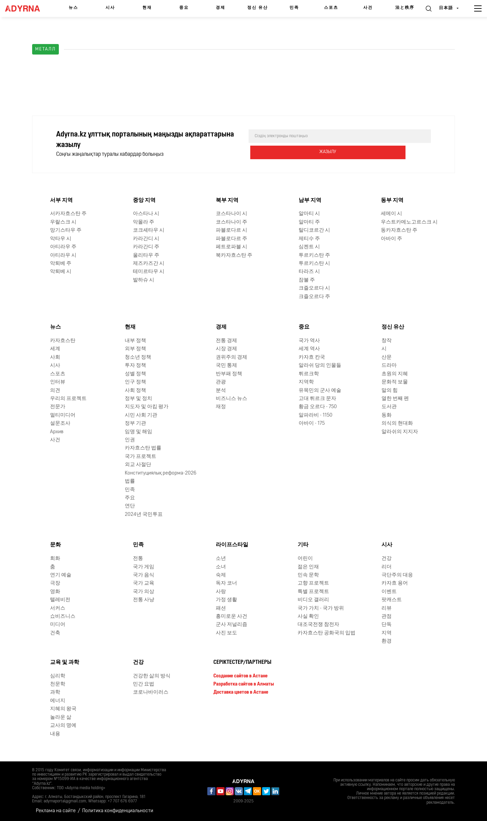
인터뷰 (57, 381)
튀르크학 (309, 373)
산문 (386, 356)
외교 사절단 (138, 464)
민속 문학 (308, 574)
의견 (55, 390)
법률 (130, 480)
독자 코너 (226, 582)
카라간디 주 (146, 246)
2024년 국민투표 (144, 514)
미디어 (57, 624)
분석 (221, 390)
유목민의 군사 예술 (320, 390)
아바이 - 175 (312, 422)
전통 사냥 (143, 599)
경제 (220, 8)
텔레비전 (60, 599)
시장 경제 (226, 348)
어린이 (305, 558)
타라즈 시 (309, 271)
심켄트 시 (309, 246)
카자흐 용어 (394, 582)
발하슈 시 (143, 279)
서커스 (57, 607)
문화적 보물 (394, 381)
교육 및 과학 (64, 662)
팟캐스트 (391, 599)
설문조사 (60, 422)
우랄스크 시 (63, 221)
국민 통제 (226, 364)
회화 (55, 558)
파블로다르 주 (231, 238)
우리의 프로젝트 (68, 398)
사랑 (221, 591)
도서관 (389, 406)
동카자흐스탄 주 (399, 229)
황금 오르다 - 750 (318, 406)
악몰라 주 (143, 221)
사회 (55, 356)
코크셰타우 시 (148, 229)
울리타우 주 (146, 254)
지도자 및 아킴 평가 (146, 406)
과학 (55, 691)
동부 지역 (392, 200)
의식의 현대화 (397, 422)
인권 (130, 439)
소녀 (221, 566)
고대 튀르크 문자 (317, 398)
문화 (55, 544)
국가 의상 (143, 591)
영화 (55, 591)
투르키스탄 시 (314, 263)
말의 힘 (389, 390)
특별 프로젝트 (313, 591)
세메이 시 (391, 213)
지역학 (306, 381)
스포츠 (331, 8)
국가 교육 (143, 582)
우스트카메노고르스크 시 (409, 221)
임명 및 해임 (138, 431)
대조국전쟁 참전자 (318, 624)
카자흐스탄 (62, 340)
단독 (386, 624)
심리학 (57, 675)
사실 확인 (308, 615)
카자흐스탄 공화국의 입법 (326, 632)
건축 (55, 632)
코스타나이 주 (231, 221)
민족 (294, 8)
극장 (55, 582)
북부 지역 (227, 200)
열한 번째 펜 (395, 398)
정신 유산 (257, 8)
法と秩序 (404, 8)
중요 (184, 8)
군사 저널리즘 (231, 624)
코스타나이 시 (231, 213)
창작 (386, 340)
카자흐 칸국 (312, 356)
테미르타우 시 (148, 271)
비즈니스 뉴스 (231, 398)
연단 (130, 505)
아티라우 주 (63, 246)
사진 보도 (226, 632)
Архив (56, 431)
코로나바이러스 (150, 691)
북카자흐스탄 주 (234, 254)
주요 (130, 497)
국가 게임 (143, 566)
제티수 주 (309, 238)
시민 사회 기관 (141, 414)
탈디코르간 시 (314, 229)
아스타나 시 (146, 213)
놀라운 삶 (60, 716)
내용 (55, 733)
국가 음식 (143, 574)
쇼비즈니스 (62, 615)
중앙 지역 (144, 200)
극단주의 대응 (397, 574)
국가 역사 (309, 340)
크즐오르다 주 (314, 296)
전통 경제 (226, 340)
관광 (221, 381)
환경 (386, 640)
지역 (386, 632)
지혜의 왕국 (63, 708)
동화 (386, 414)
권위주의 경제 (231, 356)
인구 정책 (135, 381)
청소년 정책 (138, 356)
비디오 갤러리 (313, 599)
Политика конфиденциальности (117, 810)
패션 (221, 607)
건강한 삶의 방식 (151, 675)
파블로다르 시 (231, 229)
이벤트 (389, 591)
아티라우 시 (63, 254)
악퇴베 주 (60, 263)
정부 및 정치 (138, 398)
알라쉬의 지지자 (399, 431)
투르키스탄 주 (314, 254)
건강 (386, 558)
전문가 (57, 406)
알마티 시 (309, 213)
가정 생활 (226, 599)
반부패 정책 (229, 373)
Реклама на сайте (56, 810)
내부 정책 (135, 340)
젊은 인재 (308, 566)
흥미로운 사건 (231, 615)
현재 (147, 8)
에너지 (57, 700)
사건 (368, 8)
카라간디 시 (146, 238)
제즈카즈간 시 (148, 263)
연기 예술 (60, 574)
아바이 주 (391, 238)
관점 (386, 615)
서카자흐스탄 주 (68, 213)
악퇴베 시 (60, 271)
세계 (55, 348)
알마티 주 (309, 221)
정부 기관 (135, 422)
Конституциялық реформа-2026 (160, 472)
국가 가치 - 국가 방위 (321, 607)
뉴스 (73, 8)
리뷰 (386, 607)
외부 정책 (135, 348)
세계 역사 (309, 348)
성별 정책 (135, 373)
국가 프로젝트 (140, 456)
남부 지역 (310, 200)
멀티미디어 (62, 414)
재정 (221, 406)
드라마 (389, 364)
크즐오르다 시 (314, 287)
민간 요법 (143, 683)
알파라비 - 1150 (315, 414)
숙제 (221, 574)
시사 (110, 8)
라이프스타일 (232, 544)
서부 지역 (61, 200)
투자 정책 (135, 364)
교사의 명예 (63, 725)
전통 (138, 558)
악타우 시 (60, 238)
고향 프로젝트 (313, 582)
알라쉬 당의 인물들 (320, 364)
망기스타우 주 (66, 229)
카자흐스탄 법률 (143, 447)
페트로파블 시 (231, 246)
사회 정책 (135, 390)
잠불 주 (307, 279)
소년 (221, 558)
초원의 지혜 (394, 373)
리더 (386, 566)
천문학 (57, 683)
